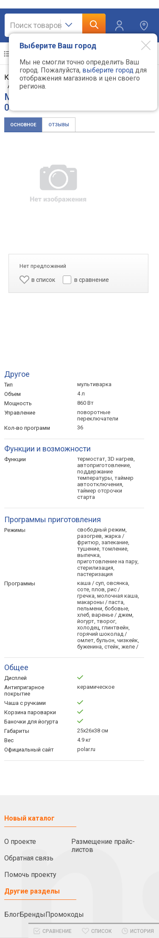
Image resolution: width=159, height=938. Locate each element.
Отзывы (58, 125)
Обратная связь (28, 858)
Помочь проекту (30, 875)
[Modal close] (139, 45)
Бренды (32, 914)
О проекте (20, 842)
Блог (12, 914)
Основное (23, 125)
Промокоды (64, 914)
